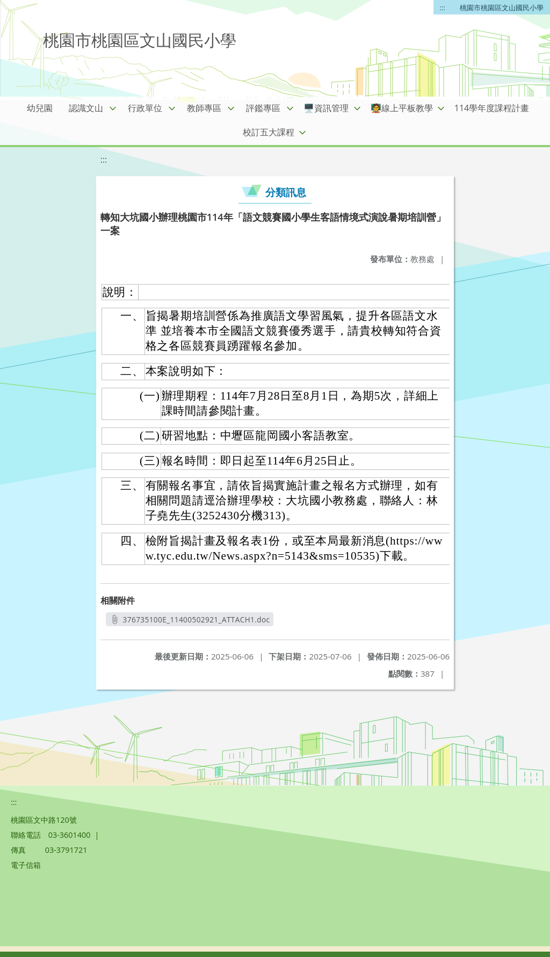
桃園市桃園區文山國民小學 (502, 7)
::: (442, 7)
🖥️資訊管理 (326, 108)
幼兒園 (40, 108)
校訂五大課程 (268, 132)
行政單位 (145, 108)
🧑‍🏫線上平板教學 (402, 108)
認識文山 (86, 108)
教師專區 (204, 108)
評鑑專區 (263, 108)
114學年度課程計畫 (491, 108)
